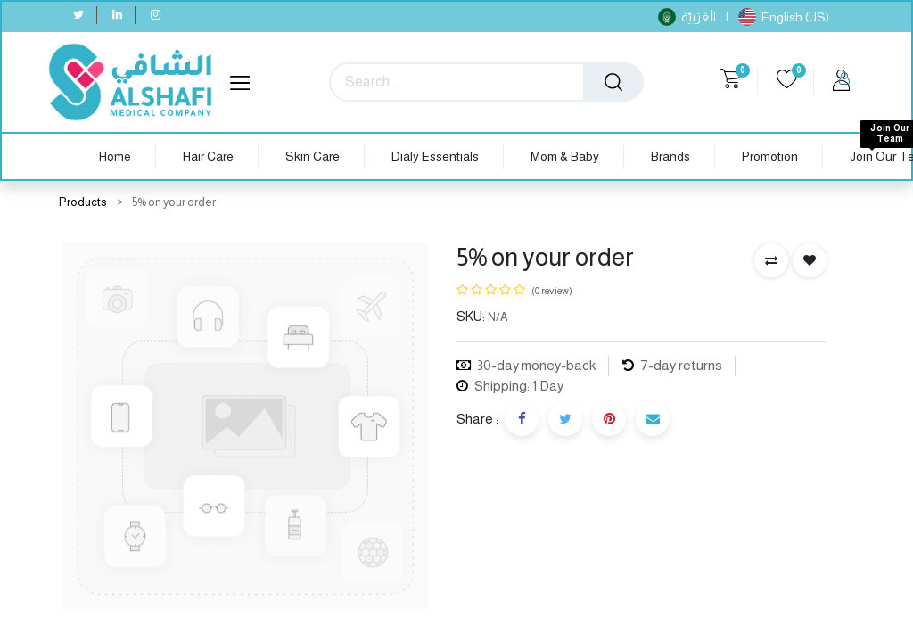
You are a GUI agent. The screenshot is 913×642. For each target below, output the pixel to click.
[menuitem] (115, 156)
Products (83, 202)
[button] (771, 260)
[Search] (613, 82)
